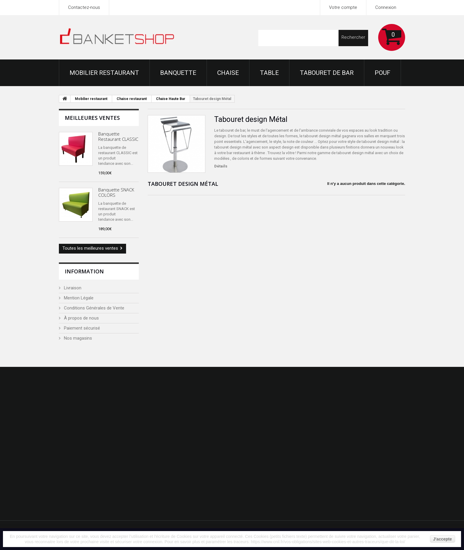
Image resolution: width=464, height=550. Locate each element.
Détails (220, 166)
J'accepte (442, 539)
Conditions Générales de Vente (93, 308)
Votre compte (343, 7)
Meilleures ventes (92, 117)
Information (84, 271)
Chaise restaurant (132, 99)
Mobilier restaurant (104, 72)
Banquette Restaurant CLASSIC (118, 136)
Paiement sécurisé (81, 328)
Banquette (178, 72)
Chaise (228, 72)
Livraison (72, 288)
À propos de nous (81, 318)
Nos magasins (77, 338)
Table (269, 72)
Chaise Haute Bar (170, 99)
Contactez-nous (84, 7)
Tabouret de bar (327, 72)
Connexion (385, 7)
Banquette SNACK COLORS (116, 192)
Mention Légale (78, 298)
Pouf (382, 72)
